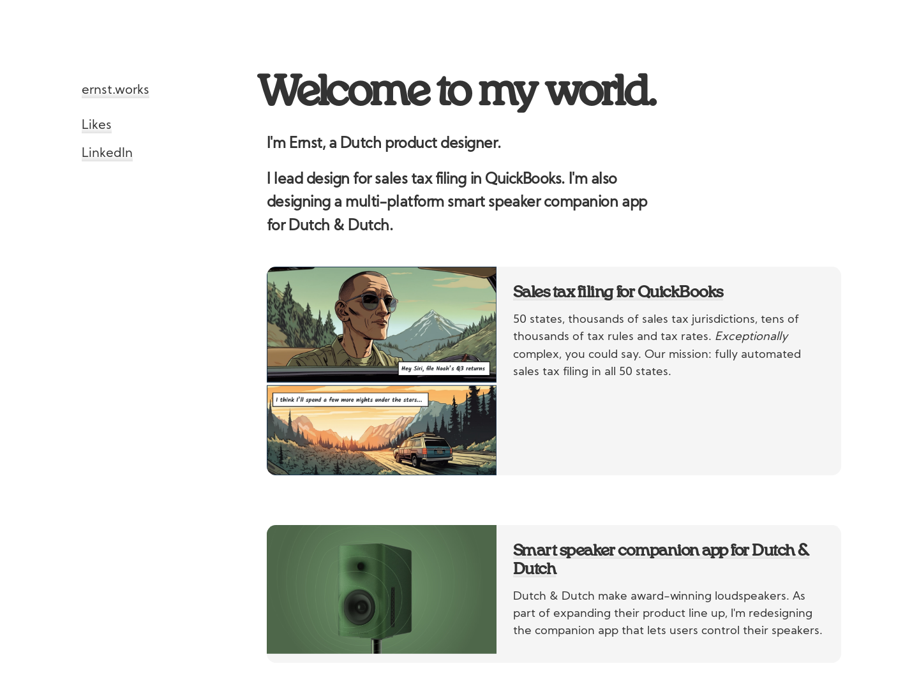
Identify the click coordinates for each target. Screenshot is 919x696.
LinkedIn (107, 153)
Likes (97, 125)
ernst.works (115, 90)
